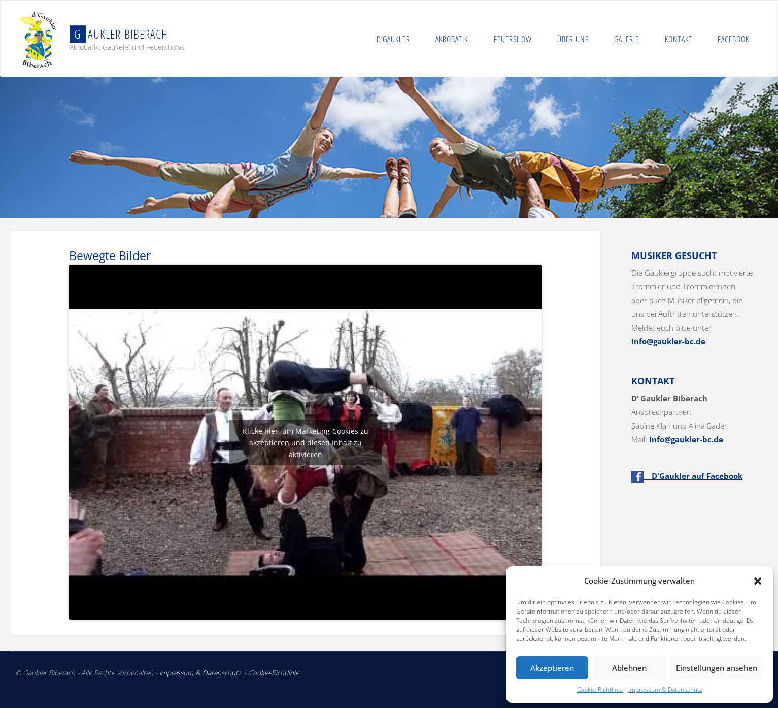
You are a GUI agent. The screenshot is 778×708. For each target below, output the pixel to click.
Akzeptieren (552, 668)
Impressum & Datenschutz (665, 689)
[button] (758, 581)
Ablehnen (629, 668)
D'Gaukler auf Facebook (686, 476)
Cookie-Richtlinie (600, 689)
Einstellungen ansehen (716, 668)
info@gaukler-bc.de (668, 341)
